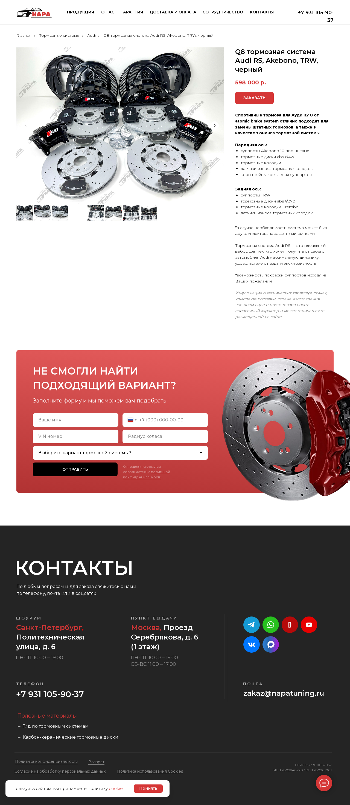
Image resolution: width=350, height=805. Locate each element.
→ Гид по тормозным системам (53, 726)
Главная (23, 35)
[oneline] (75, 436)
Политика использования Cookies (150, 771)
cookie (116, 788)
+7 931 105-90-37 (50, 694)
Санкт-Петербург (49, 627)
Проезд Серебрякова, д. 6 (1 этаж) (164, 637)
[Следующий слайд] (215, 125)
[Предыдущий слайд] (26, 125)
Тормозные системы (59, 35)
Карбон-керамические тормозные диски (70, 737)
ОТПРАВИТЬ (75, 469)
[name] (75, 420)
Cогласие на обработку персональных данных (60, 771)
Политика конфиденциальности (46, 761)
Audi (91, 35)
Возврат (96, 762)
